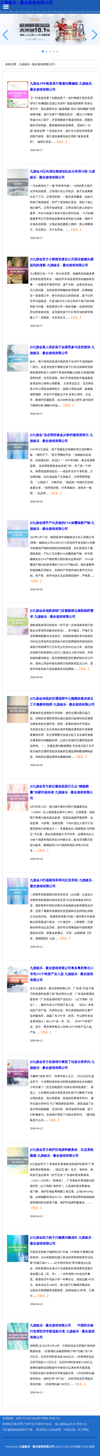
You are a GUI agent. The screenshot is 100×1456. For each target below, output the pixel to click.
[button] (95, 35)
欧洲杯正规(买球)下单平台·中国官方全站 (27, 1424)
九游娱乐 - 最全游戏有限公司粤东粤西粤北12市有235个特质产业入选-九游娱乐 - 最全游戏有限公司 (61, 974)
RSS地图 (75, 1446)
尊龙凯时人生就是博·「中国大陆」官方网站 (62, 1429)
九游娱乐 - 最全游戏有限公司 (26, 2)
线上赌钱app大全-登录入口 (71, 1424)
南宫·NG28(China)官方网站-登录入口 (38, 1418)
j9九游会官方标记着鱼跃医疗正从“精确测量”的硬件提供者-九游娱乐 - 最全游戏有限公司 (61, 792)
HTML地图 (88, 1446)
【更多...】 (61, 141)
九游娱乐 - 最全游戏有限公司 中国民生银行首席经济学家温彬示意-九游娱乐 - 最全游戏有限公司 (62, 1331)
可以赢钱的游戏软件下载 (18, 1429)
